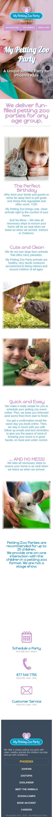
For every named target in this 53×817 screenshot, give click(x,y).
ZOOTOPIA (26, 776)
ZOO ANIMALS (29, 28)
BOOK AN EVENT (26, 803)
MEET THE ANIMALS (26, 789)
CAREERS (26, 810)
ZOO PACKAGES (12, 28)
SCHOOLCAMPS (26, 796)
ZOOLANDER (26, 782)
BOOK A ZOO (43, 28)
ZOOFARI (26, 769)
